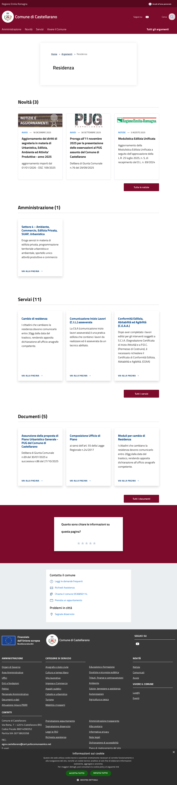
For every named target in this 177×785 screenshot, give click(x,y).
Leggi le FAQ (52, 732)
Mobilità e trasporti (55, 705)
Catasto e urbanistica (56, 694)
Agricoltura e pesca (99, 699)
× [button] (173, 752)
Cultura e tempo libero (57, 672)
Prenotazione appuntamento (60, 721)
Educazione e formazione (102, 667)
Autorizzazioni (96, 694)
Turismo (50, 699)
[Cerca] (171, 16)
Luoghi (136, 693)
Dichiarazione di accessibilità (103, 742)
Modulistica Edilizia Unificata (136, 138)
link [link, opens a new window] (117, 767)
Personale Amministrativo (15, 694)
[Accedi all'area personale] (160, 4)
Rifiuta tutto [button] (100, 773)
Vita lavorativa (53, 678)
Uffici (4, 678)
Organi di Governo (11, 667)
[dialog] (88, 767)
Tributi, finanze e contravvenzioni (106, 678)
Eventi (136, 698)
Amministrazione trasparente (104, 721)
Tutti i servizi (141, 394)
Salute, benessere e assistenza (104, 688)
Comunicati (138, 672)
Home (54, 54)
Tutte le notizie (141, 187)
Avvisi (25, 132)
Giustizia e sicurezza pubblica (104, 672)
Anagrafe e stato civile (57, 667)
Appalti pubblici (53, 688)
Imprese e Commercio (57, 683)
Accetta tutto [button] (76, 773)
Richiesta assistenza (56, 737)
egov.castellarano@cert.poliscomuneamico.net (26, 744)
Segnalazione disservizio (58, 726)
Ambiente (94, 683)
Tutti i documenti (141, 499)
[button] (88, 779)
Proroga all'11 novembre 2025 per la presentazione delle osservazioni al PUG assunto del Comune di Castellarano (86, 147)
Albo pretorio (95, 726)
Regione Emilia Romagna (14, 4)
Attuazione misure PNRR (14, 705)
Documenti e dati (10, 699)
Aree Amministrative (12, 672)
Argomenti (67, 54)
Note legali (94, 737)
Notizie (122, 132)
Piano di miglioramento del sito (105, 748)
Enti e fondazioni (10, 683)
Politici (5, 688)
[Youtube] (145, 17)
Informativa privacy (99, 732)
